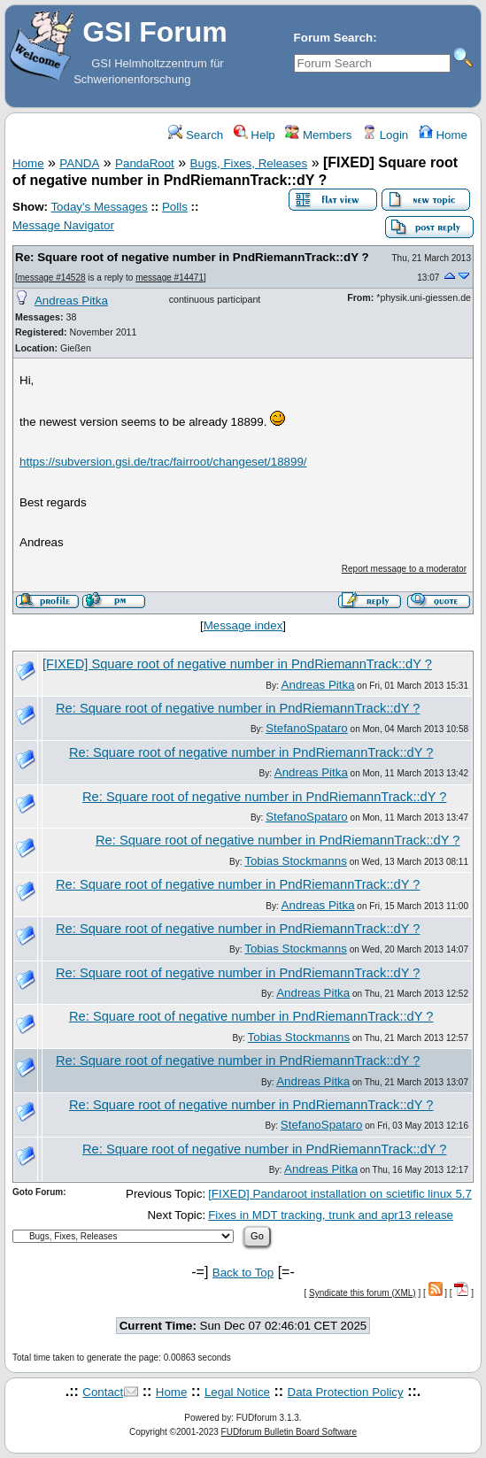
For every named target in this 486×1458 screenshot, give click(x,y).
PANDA (79, 163)
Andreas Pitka (71, 300)
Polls (175, 206)
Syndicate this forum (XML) (362, 1293)
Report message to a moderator (404, 569)
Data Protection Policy (346, 1392)
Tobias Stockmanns (295, 861)
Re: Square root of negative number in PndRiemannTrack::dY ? (192, 257)
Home (443, 135)
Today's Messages (98, 206)
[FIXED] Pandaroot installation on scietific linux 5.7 (340, 1193)
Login (385, 135)
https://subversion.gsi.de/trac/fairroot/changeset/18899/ (163, 461)
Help (254, 135)
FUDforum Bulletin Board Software (289, 1432)
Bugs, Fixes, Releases (249, 163)
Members (318, 135)
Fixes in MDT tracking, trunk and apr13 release (330, 1215)
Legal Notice (237, 1392)
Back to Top (243, 1272)
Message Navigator (63, 225)
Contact (102, 1392)
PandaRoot (144, 163)
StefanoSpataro (307, 728)
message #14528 (52, 277)
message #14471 (169, 277)
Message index (243, 625)
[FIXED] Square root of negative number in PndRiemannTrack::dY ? (237, 664)
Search (195, 135)
